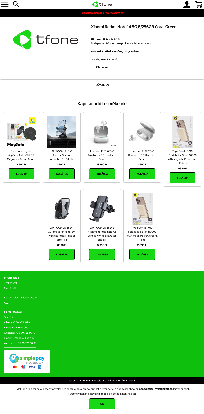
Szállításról (10, 283)
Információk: (11, 278)
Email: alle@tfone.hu (16, 327)
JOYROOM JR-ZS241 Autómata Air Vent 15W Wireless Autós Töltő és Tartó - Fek (61, 234)
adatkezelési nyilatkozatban (156, 389)
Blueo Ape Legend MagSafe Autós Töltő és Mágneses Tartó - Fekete (21, 155)
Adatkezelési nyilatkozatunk (20, 297)
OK (102, 404)
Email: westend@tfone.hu (19, 338)
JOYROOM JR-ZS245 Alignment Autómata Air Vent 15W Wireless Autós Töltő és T (102, 234)
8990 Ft (21, 164)
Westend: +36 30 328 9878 (19, 333)
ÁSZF (7, 303)
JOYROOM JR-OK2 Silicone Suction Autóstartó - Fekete (61, 155)
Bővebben (102, 85)
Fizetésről (10, 288)
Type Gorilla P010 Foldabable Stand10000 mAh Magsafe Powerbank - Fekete (182, 157)
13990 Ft (102, 164)
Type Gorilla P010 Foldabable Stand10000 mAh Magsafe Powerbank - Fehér (142, 234)
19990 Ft (182, 168)
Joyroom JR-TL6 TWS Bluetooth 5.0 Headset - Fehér (102, 155)
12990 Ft (102, 245)
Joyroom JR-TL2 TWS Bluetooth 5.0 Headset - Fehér (142, 155)
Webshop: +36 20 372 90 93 (20, 343)
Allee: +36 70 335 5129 (17, 322)
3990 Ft (61, 164)
